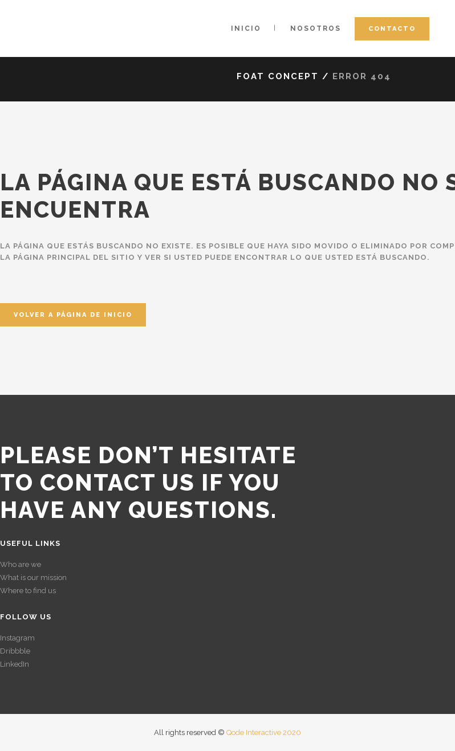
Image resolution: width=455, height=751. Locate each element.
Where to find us (28, 590)
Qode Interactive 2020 (263, 732)
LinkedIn (14, 664)
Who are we (20, 564)
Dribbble (15, 651)
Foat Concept (278, 76)
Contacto (392, 28)
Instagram (17, 638)
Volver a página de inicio (73, 315)
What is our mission (33, 577)
